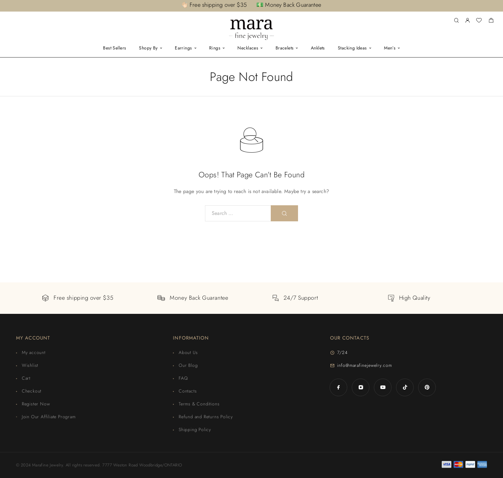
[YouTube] (383, 387)
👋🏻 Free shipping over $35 (214, 5)
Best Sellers (114, 48)
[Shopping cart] (491, 21)
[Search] (456, 20)
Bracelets (285, 48)
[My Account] (467, 20)
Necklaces (247, 48)
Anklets (318, 48)
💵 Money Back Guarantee (288, 5)
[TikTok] (405, 387)
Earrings (183, 48)
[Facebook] (339, 387)
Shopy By (148, 48)
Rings (214, 48)
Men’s (390, 48)
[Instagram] (361, 387)
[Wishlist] (479, 21)
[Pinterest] (427, 387)
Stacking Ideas (352, 48)
